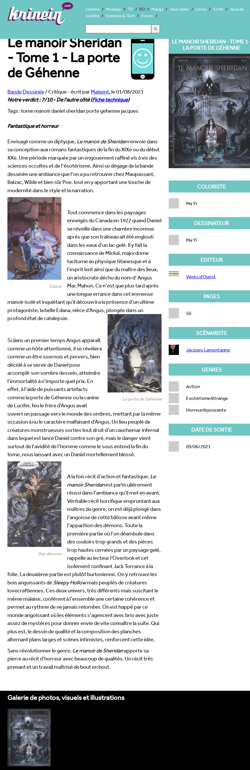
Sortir (218, 9)
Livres (201, 9)
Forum (147, 15)
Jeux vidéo (179, 9)
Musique (113, 9)
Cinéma (93, 9)
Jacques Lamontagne (208, 350)
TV (130, 9)
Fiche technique (110, 99)
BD (142, 9)
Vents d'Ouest (201, 276)
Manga (157, 9)
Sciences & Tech (120, 15)
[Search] (118, 29)
